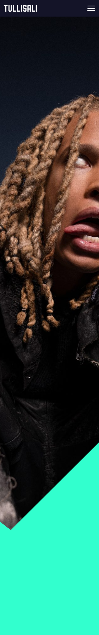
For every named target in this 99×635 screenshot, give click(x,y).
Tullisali (20, 8)
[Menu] (91, 8)
